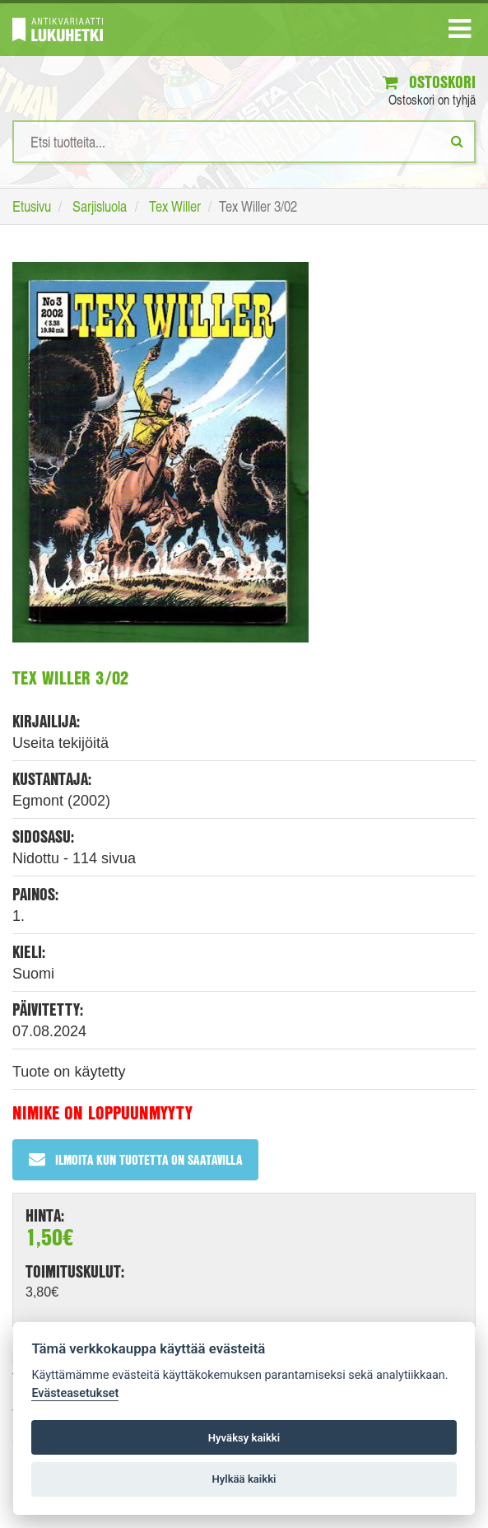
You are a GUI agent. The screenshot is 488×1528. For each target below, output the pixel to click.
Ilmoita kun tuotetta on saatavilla (135, 1159)
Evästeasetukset (75, 1393)
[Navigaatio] (460, 32)
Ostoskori (429, 82)
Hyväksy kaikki (244, 1438)
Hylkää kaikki (243, 1479)
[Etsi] (457, 141)
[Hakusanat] (244, 141)
